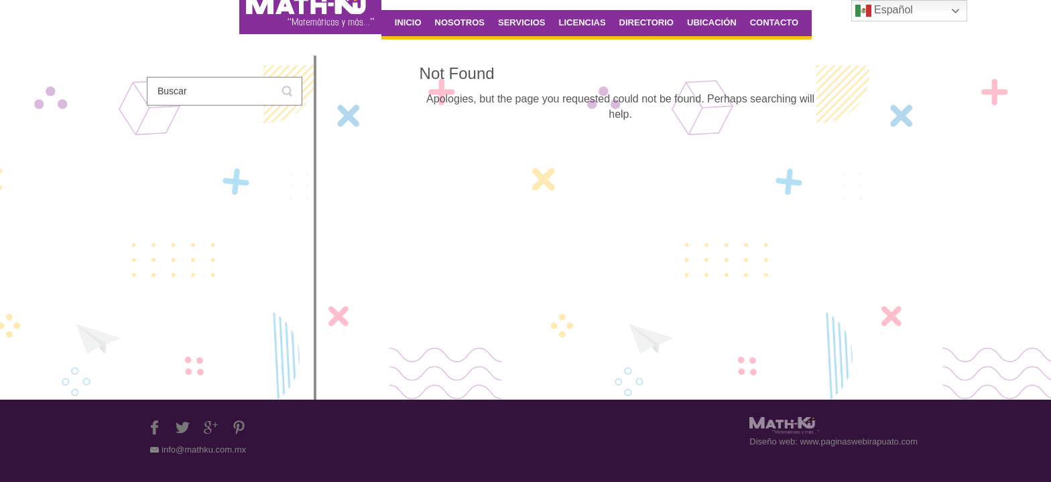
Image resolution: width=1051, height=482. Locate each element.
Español (884, 11)
